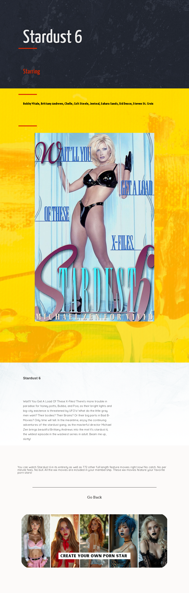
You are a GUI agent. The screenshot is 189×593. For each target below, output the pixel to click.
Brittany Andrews (52, 103)
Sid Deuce (125, 103)
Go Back (94, 497)
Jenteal (94, 103)
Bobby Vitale (31, 103)
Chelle (68, 103)
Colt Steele (81, 103)
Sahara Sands (109, 103)
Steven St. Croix (143, 103)
